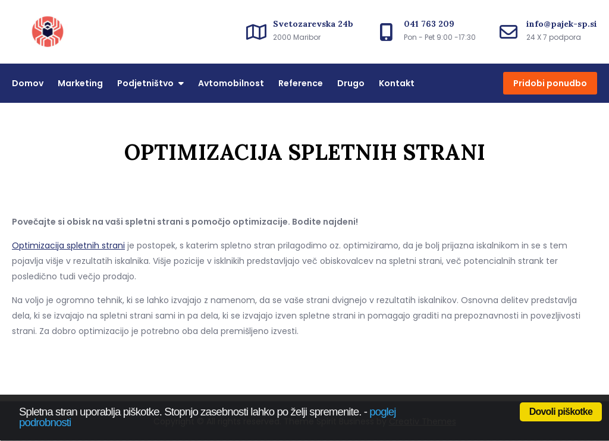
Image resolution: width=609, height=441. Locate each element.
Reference (300, 83)
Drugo (351, 83)
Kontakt (397, 83)
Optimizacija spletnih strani (68, 245)
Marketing (80, 83)
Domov (27, 83)
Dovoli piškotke (560, 412)
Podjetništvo (145, 83)
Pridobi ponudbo (550, 83)
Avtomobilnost (231, 83)
